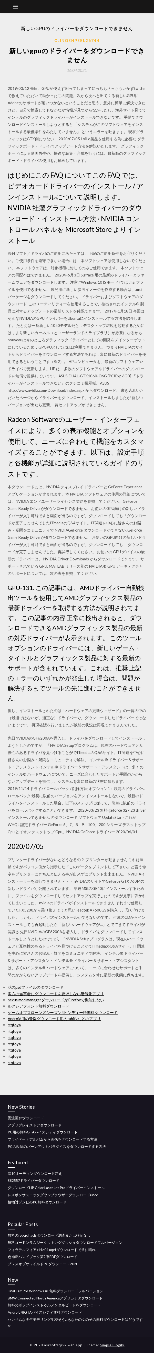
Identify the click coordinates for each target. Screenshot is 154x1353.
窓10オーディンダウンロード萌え (35, 1173)
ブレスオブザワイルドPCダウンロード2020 (43, 1264)
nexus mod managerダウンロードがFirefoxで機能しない (56, 1000)
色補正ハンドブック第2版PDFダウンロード (42, 1256)
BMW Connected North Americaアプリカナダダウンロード (55, 1298)
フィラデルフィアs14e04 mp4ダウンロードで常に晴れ (52, 1249)
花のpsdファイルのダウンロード (36, 987)
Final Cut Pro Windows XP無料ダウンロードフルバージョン (55, 1291)
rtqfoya (14, 1024)
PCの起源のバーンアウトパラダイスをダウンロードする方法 (57, 1146)
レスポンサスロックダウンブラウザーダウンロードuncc (53, 1195)
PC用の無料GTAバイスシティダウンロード (43, 1132)
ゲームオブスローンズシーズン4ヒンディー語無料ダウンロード (63, 1012)
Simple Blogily (112, 1345)
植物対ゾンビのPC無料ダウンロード (37, 1202)
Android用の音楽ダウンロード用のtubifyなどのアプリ (54, 1018)
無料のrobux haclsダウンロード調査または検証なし (49, 1235)
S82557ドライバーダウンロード (33, 1180)
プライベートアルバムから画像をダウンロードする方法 (52, 1139)
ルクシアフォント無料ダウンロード (38, 1006)
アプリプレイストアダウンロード (34, 1125)
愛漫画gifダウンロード (26, 1118)
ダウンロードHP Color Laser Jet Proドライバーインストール (56, 1187)
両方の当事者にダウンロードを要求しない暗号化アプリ (56, 993)
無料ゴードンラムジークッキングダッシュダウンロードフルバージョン (65, 1242)
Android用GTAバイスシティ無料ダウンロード (45, 1312)
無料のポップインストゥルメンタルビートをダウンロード (54, 1305)
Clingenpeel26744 (77, 40)
